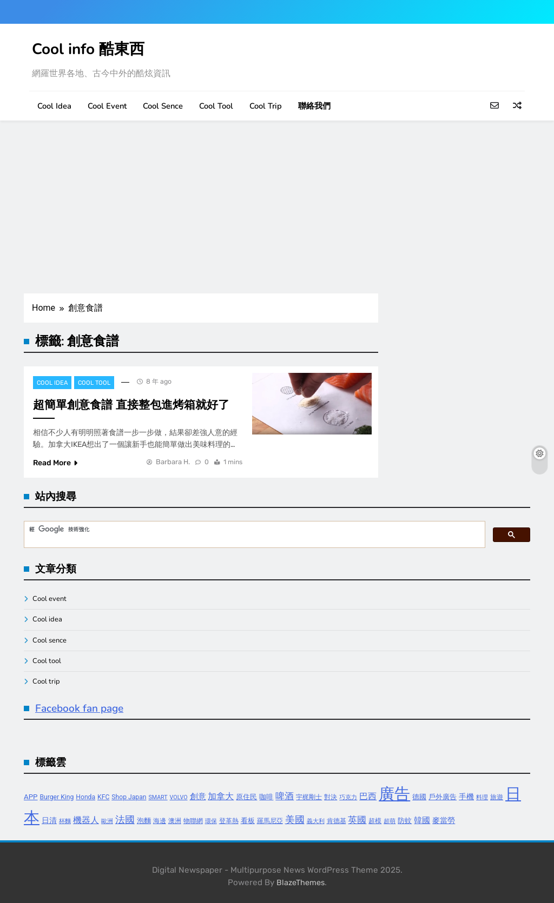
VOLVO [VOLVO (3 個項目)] (179, 797)
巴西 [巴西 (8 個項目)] (368, 796)
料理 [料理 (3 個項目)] (482, 797)
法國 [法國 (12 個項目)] (125, 819)
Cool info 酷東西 (88, 49)
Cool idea (54, 106)
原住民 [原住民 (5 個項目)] (246, 797)
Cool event (107, 106)
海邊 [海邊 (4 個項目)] (159, 821)
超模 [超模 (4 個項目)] (374, 821)
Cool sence (163, 106)
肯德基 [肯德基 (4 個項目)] (336, 821)
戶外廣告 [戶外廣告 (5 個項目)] (442, 797)
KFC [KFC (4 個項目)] (103, 797)
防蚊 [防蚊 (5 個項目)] (405, 821)
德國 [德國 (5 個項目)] (419, 797)
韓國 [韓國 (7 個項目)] (422, 820)
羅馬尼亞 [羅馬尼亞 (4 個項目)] (270, 821)
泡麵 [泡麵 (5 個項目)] (144, 821)
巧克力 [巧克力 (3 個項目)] (348, 797)
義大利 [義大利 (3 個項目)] (316, 821)
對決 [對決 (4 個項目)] (330, 797)
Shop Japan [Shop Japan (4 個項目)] (128, 797)
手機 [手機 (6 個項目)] (466, 796)
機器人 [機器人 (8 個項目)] (86, 820)
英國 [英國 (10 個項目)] (357, 819)
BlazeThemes (300, 882)
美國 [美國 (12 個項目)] (295, 819)
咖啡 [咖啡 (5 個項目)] (266, 797)
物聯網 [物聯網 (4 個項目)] (193, 821)
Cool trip (265, 106)
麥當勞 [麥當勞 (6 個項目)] (443, 820)
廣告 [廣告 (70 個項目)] (394, 794)
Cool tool (216, 106)
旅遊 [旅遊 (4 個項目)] (496, 797)
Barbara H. (173, 462)
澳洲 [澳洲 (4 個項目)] (174, 821)
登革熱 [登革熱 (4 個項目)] (229, 821)
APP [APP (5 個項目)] (31, 797)
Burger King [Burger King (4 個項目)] (57, 797)
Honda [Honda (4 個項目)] (85, 797)
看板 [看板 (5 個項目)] (248, 821)
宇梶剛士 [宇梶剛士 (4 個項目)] (309, 797)
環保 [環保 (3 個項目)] (211, 821)
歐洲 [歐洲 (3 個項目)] (107, 821)
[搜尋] (253, 529)
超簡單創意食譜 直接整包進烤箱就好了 (131, 404)
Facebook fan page (79, 708)
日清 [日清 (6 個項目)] (49, 820)
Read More (55, 462)
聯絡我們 (314, 106)
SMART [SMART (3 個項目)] (157, 797)
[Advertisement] (277, 207)
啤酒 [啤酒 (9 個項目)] (284, 796)
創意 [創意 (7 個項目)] (198, 796)
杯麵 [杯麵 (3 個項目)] (65, 821)
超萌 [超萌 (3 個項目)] (389, 821)
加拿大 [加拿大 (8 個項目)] (221, 796)
